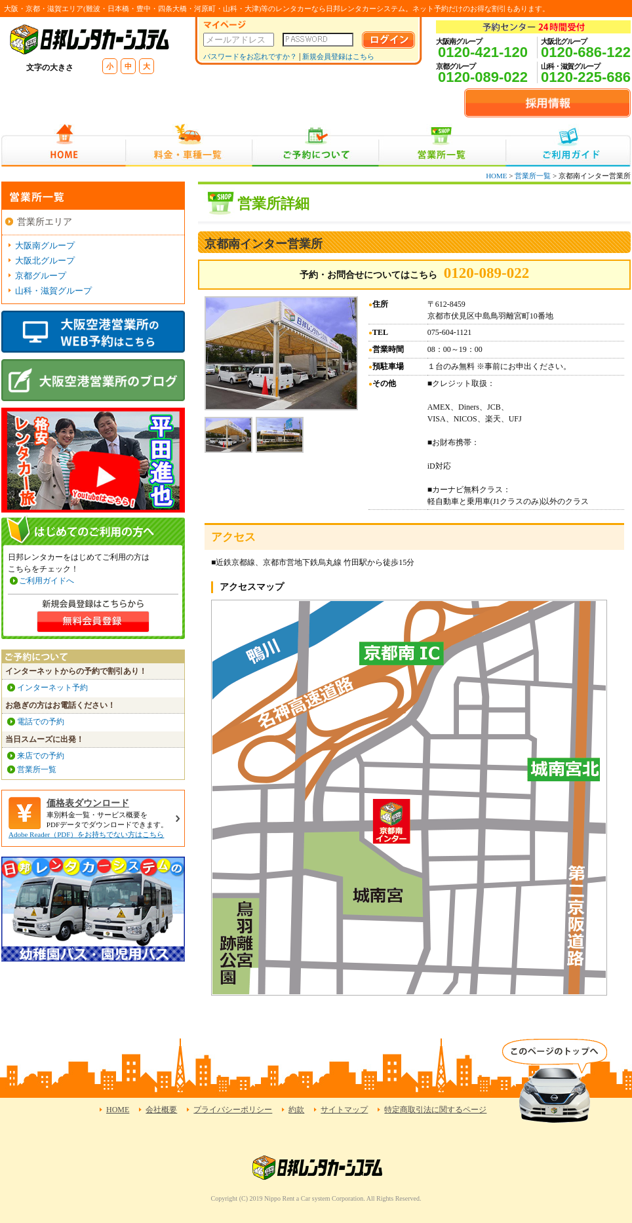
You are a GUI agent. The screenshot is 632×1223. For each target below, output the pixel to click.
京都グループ (40, 276)
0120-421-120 (483, 52)
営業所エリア (44, 222)
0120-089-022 (483, 77)
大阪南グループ (45, 245)
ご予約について (315, 145)
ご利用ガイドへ (46, 580)
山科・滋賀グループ (53, 291)
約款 (296, 1109)
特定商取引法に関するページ (435, 1109)
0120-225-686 (586, 77)
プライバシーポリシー (232, 1109)
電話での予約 (40, 721)
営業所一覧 (442, 145)
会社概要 (161, 1109)
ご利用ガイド (568, 145)
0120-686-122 (586, 52)
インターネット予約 (52, 687)
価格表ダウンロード (88, 803)
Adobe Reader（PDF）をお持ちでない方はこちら (86, 834)
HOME (63, 145)
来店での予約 (40, 755)
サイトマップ (344, 1109)
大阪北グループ (45, 260)
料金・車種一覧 (188, 145)
